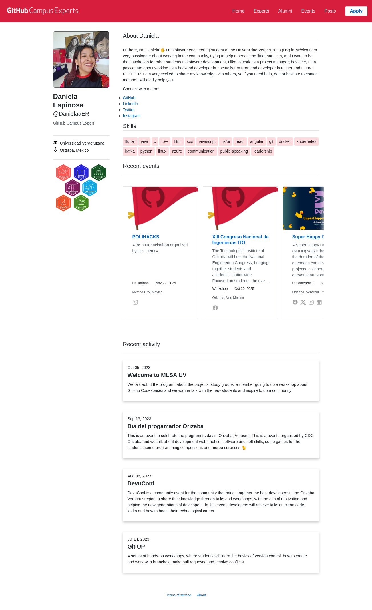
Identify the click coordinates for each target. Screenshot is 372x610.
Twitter (129, 109)
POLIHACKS (145, 236)
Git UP (136, 546)
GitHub (129, 97)
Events (308, 11)
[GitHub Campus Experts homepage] (43, 11)
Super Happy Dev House (318, 236)
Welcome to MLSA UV (157, 375)
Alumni (285, 11)
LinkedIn (130, 103)
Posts (330, 11)
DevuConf (141, 483)
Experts (261, 11)
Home (238, 11)
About (201, 595)
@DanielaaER (71, 114)
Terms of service (178, 595)
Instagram (132, 115)
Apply (356, 11)
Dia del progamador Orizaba (166, 426)
